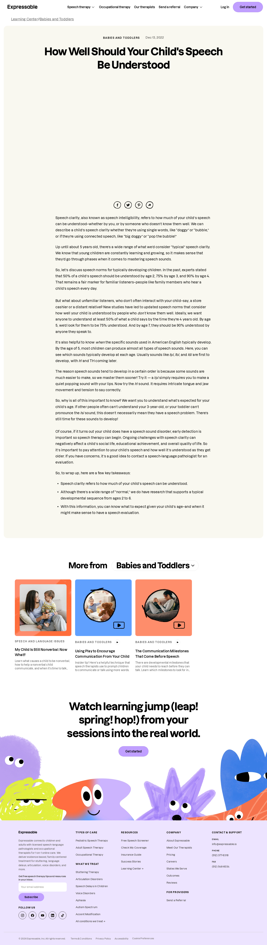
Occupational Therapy (89, 854)
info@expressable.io (224, 844)
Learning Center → (132, 868)
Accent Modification (88, 914)
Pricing (171, 854)
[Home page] (22, 7)
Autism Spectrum (86, 907)
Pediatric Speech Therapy (92, 840)
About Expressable (178, 840)
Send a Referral (176, 900)
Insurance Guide (131, 854)
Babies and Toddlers (57, 19)
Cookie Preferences (143, 938)
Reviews (172, 882)
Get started (248, 7)
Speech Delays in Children (92, 886)
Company (193, 7)
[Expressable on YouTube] (42, 915)
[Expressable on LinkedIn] (52, 915)
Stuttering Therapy (87, 872)
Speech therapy (81, 7)
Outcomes (173, 875)
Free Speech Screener (135, 840)
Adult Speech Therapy (89, 847)
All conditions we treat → (90, 921)
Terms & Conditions (81, 938)
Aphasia (81, 900)
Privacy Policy (103, 938)
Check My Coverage (133, 847)
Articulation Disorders (89, 879)
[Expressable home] (28, 832)
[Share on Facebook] (117, 205)
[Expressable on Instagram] (22, 915)
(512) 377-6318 (220, 855)
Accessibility (121, 938)
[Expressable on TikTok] (62, 915)
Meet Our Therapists (179, 847)
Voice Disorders (85, 893)
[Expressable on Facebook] (32, 915)
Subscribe (31, 897)
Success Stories (131, 861)
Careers (172, 861)
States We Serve (177, 868)
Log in (225, 7)
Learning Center (24, 19)
